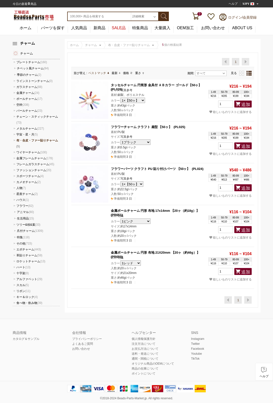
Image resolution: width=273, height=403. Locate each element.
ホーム (25, 28)
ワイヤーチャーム (31, 152)
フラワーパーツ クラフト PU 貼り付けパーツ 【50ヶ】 (150, 169)
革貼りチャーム (29, 255)
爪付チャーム (30, 231)
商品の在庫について (145, 368)
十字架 (22, 273)
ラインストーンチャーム (34, 81)
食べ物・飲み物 (29, 303)
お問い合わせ (213, 28)
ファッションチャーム (33, 170)
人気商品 (79, 28)
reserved (166, 398)
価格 (128, 73)
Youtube (196, 353)
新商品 (99, 28)
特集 (23, 237)
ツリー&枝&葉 (28, 224)
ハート (23, 267)
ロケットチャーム (30, 261)
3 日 (121, 115)
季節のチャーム (29, 75)
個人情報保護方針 (143, 339)
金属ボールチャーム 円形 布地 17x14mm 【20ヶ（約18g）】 (155, 211)
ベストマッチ (98, 73)
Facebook (197, 348)
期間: (190, 73)
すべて (211, 73)
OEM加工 (185, 28)
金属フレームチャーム (34, 158)
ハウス (22, 200)
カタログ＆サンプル (26, 339)
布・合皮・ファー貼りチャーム (129, 45)
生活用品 (25, 218)
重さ (139, 73)
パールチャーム (29, 110)
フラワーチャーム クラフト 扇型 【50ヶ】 (141, 127)
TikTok (195, 358)
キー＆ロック (27, 297)
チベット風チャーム (33, 68)
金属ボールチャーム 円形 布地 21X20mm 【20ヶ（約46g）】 (155, 252)
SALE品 (119, 28)
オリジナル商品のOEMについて (153, 363)
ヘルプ (233, 3)
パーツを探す (53, 28)
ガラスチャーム (29, 87)
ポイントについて (143, 373)
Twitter (195, 344)
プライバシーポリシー (87, 339)
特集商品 (140, 28)
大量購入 (162, 28)
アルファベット (29, 279)
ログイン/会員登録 (242, 17)
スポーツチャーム (30, 176)
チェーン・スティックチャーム (37, 119)
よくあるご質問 (82, 344)
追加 (245, 104)
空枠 (22, 105)
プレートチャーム (31, 62)
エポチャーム (28, 249)
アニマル (25, 212)
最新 (116, 73)
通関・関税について (145, 358)
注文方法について (143, 344)
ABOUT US (242, 28)
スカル (22, 285)
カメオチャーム (28, 182)
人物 (21, 188)
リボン (23, 291)
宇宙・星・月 (27, 134)
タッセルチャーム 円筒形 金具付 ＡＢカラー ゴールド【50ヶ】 (156, 85)
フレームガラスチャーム (35, 164)
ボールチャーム (29, 99)
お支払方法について (145, 348)
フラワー (24, 206)
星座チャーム (27, 194)
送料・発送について (145, 353)
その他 (24, 243)
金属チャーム (27, 93)
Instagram (197, 339)
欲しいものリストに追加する (230, 112)
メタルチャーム (30, 128)
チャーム (91, 45)
